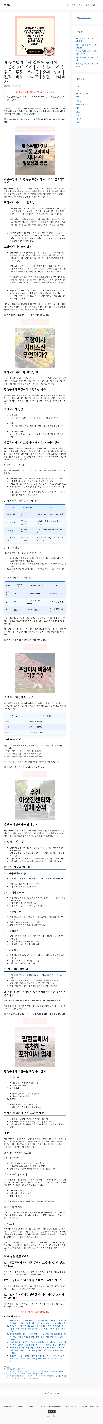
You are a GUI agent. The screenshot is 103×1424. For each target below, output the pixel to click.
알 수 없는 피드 (84, 17)
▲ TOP (51, 1411)
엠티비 (7, 5)
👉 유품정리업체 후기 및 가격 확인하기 (35, 129)
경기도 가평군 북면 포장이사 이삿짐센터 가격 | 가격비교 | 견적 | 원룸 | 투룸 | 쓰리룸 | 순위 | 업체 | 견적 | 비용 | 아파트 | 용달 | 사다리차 (35, 1377)
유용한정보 (80, 104)
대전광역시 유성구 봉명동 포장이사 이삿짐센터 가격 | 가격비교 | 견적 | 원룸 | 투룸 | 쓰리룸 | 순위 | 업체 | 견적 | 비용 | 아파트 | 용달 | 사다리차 (37, 1358)
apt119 (84, 1406)
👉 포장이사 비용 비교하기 (35, 321)
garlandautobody (55, 1406)
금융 (73, 5)
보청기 (78, 97)
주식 (80, 5)
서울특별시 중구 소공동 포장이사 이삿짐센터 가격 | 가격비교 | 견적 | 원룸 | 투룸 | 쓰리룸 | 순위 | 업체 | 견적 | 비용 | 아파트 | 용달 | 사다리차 (37, 1343)
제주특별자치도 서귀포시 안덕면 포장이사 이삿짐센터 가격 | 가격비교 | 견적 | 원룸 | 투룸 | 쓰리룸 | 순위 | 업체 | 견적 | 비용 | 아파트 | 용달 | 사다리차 (37, 1350)
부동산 (95, 5)
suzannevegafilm (71, 1406)
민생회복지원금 (82, 93)
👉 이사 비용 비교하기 (35, 646)
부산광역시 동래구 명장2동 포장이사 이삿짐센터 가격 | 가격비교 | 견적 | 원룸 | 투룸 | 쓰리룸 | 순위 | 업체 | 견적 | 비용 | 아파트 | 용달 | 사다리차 (37, 1329)
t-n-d (43, 1406)
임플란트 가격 (94, 1406)
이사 (7, 1366)
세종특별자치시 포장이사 (15, 1369)
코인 (87, 5)
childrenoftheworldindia (28, 1406)
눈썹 (78, 90)
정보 (78, 111)
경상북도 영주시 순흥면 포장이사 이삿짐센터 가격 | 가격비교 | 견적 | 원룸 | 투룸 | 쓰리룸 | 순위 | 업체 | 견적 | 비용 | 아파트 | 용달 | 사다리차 (37, 1321)
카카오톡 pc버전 (9, 1406)
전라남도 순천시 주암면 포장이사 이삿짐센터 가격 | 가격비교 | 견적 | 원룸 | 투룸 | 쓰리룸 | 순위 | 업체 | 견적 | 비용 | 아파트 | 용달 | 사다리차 (34, 1372)
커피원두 (79, 118)
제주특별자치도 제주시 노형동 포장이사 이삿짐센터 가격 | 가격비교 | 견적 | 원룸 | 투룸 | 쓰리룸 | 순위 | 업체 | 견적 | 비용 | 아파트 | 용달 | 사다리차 (37, 1337)
